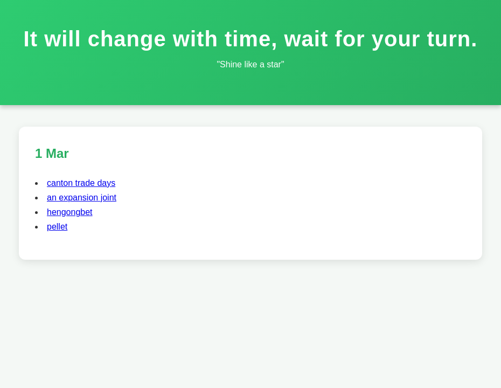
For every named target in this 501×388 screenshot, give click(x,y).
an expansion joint (81, 197)
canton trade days (81, 183)
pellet (57, 226)
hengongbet (70, 212)
